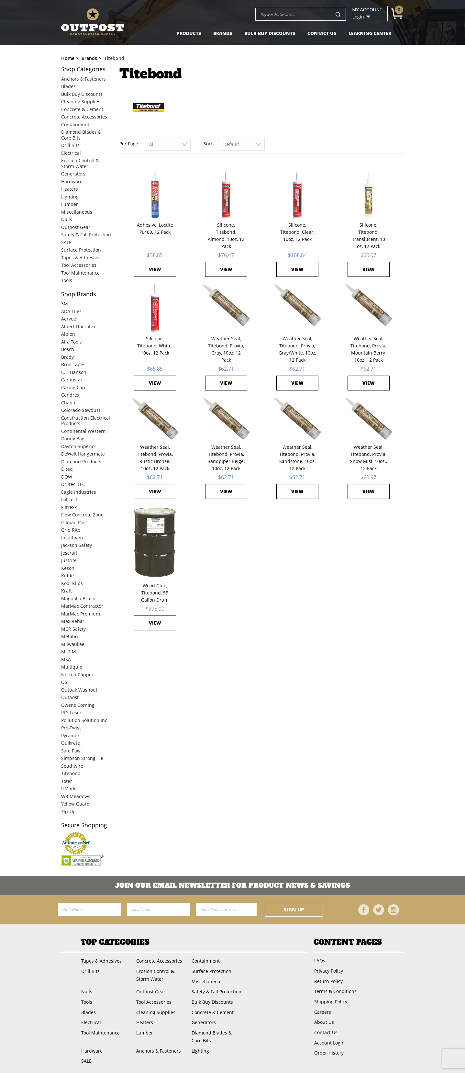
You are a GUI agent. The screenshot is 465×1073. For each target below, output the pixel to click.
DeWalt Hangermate (83, 454)
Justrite (69, 560)
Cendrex (70, 395)
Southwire (72, 766)
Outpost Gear (75, 227)
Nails (66, 219)
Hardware (72, 181)
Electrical (71, 153)
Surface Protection (81, 250)
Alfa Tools (71, 342)
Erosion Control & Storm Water (80, 163)
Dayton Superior (78, 446)
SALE (66, 242)
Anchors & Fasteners (83, 79)
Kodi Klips (72, 583)
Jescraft (69, 553)
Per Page (128, 144)
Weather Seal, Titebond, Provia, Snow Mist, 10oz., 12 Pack (368, 457)
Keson (67, 568)
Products (189, 33)
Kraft (66, 591)
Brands (222, 33)
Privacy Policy (328, 970)
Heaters (69, 189)
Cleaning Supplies (80, 101)
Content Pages (348, 942)
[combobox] (167, 144)
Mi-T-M (68, 652)
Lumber (69, 204)
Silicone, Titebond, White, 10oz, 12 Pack (154, 345)
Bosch (67, 349)
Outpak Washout (79, 690)
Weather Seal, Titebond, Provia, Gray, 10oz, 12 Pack (226, 349)
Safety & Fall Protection (86, 235)
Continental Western (83, 431)
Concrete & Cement (82, 109)
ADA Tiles (71, 311)
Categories (83, 69)
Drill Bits (70, 145)
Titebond (71, 773)
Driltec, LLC (73, 484)
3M (64, 303)
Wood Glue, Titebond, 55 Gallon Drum (155, 592)
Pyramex (70, 735)
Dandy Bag (72, 438)
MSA (66, 659)
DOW (66, 477)
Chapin (69, 403)
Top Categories (115, 942)
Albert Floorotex (78, 326)
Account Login (329, 1038)
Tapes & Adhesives (81, 257)
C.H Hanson (73, 372)
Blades (68, 86)
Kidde (67, 575)
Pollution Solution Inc (84, 720)
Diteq (67, 469)
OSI (65, 682)
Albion (68, 334)
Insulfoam (72, 538)
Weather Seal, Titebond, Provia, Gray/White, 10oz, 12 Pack (297, 349)
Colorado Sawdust (80, 410)
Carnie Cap (73, 387)
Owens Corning (77, 705)
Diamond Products (81, 461)
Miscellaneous (76, 212)
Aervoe (68, 319)
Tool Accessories (78, 265)
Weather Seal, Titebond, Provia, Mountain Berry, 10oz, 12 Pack (368, 349)
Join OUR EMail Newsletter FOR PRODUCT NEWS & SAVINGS (232, 885)
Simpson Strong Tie (82, 758)
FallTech (70, 499)
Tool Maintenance (80, 273)
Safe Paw (71, 751)
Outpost (70, 697)
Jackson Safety (76, 545)
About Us (323, 1019)
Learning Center (370, 33)
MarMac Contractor (82, 606)
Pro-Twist (71, 728)
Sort (208, 144)
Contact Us (321, 33)
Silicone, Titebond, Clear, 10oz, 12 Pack (297, 232)
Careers (322, 1009)
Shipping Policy (330, 999)
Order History (328, 1048)
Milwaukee (72, 644)
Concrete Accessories (84, 117)
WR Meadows (75, 796)
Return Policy (328, 980)
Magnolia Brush (78, 598)
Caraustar (72, 380)
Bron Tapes (73, 364)
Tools (66, 280)
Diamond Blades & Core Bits (81, 135)
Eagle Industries (78, 492)
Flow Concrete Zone (82, 515)
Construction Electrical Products (85, 421)
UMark (68, 788)
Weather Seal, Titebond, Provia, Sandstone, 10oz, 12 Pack (297, 457)
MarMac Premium (80, 614)
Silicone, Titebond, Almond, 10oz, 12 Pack (226, 235)
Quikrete (70, 743)
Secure (84, 825)
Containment (75, 124)
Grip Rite (70, 530)
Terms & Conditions (335, 990)
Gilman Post (74, 522)
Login (358, 17)
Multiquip (72, 667)
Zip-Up (68, 811)
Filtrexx (69, 507)
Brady (67, 357)
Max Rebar (72, 621)
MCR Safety (73, 629)
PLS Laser (71, 712)
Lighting (70, 197)
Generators (73, 174)
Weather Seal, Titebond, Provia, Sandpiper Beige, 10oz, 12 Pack (226, 457)
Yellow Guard (75, 804)
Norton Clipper (77, 675)
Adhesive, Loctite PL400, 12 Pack (155, 228)
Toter (66, 781)
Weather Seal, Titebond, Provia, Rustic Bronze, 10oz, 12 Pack (155, 457)
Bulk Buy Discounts (269, 33)
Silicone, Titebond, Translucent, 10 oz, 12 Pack (368, 235)
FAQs (319, 960)
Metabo (69, 636)
